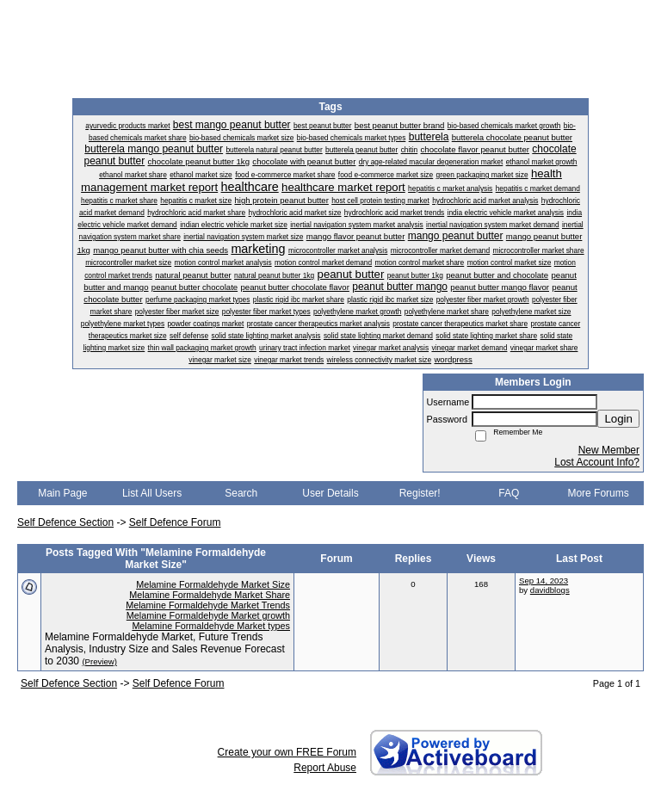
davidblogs (550, 590)
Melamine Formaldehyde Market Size (213, 584)
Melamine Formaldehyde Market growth (208, 615)
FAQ (508, 493)
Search (241, 493)
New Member (608, 450)
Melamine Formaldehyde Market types (211, 626)
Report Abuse (324, 768)
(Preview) (99, 661)
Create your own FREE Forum (287, 752)
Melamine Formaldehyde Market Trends (208, 605)
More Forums (597, 493)
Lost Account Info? (596, 462)
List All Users (152, 493)
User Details (330, 493)
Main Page (62, 493)
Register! (420, 493)
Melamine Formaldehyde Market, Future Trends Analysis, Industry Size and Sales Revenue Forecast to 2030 (165, 649)
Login (618, 418)
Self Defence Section (65, 522)
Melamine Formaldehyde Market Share (209, 595)
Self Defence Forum (175, 522)
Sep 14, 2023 (543, 580)
